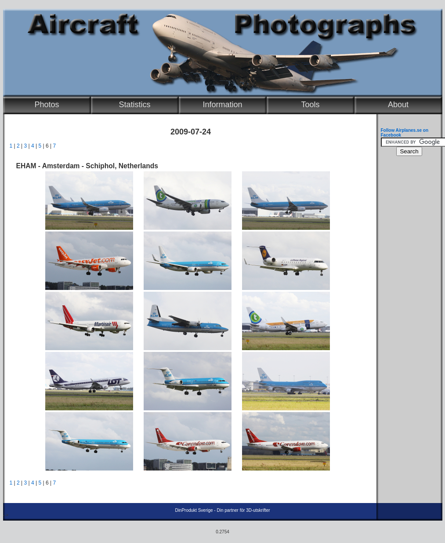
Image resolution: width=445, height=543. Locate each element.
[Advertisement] (407, 292)
